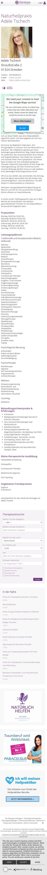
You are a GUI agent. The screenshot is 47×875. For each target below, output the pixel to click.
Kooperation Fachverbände (12, 823)
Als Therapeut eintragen (13, 818)
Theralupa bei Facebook (32, 818)
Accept (22, 128)
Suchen (37, 579)
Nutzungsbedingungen (9, 820)
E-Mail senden (15, 77)
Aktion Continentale (30, 823)
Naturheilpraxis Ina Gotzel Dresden (17, 637)
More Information (22, 121)
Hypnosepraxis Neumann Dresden (17, 644)
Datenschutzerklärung (27, 820)
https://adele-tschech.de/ (19, 80)
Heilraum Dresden (10, 629)
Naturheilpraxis (9, 604)
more (37, 862)
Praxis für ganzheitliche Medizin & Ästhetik (21, 612)
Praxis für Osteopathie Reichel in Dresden (20, 597)
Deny (9, 862)
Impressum (40, 820)
